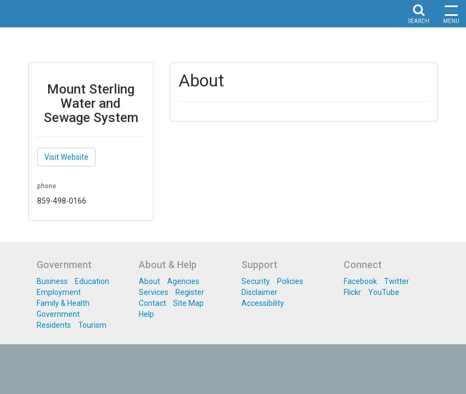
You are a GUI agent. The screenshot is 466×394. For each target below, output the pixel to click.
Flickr (352, 292)
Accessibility (262, 303)
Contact (152, 303)
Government (58, 314)
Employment (59, 292)
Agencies (183, 281)
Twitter (396, 281)
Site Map (188, 303)
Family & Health (63, 303)
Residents (54, 325)
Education (92, 281)
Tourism (92, 325)
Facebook (360, 281)
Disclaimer (259, 292)
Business (52, 281)
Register (189, 292)
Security (255, 281)
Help (146, 314)
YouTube (383, 292)
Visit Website (66, 157)
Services (153, 292)
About (149, 281)
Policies (290, 281)
